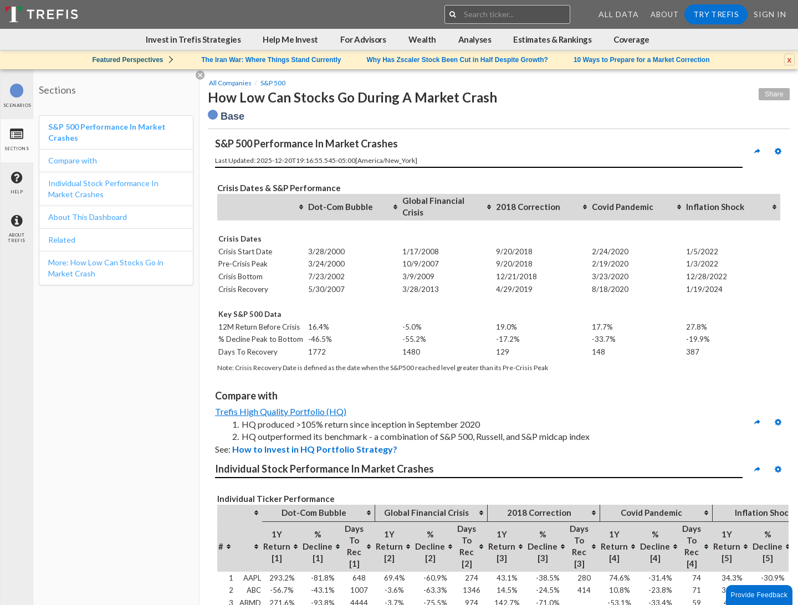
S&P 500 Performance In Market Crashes (107, 132)
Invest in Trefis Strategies (193, 39)
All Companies (230, 83)
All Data (618, 14)
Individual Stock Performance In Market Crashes (103, 188)
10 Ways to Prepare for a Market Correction (642, 60)
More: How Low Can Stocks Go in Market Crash (105, 268)
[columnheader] (262, 207)
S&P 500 (272, 83)
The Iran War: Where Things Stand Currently (271, 60)
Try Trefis (716, 14)
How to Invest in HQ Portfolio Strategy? (314, 449)
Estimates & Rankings (552, 39)
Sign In (770, 14)
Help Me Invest (290, 39)
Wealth (422, 39)
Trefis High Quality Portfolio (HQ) (280, 411)
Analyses (474, 39)
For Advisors (363, 39)
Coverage (631, 39)
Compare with (72, 160)
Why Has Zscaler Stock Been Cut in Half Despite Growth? (457, 60)
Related (61, 239)
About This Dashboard (87, 217)
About (665, 14)
